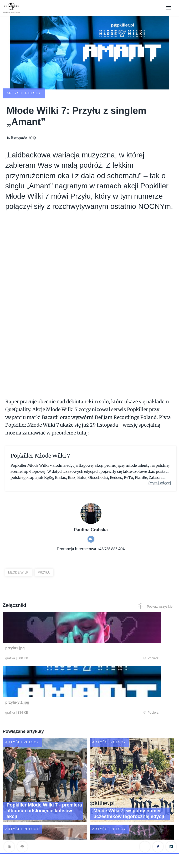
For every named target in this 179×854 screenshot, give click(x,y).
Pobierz (46, 624)
